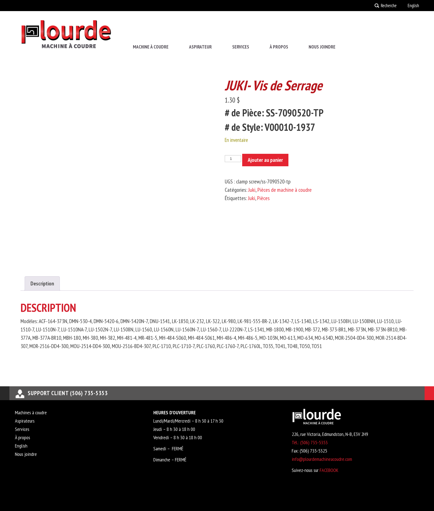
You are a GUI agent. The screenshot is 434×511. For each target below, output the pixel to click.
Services (240, 47)
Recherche (389, 5)
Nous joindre (322, 47)
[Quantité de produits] (233, 158)
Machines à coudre (31, 412)
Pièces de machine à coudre (284, 189)
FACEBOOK (329, 470)
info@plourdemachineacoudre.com (322, 459)
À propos (279, 47)
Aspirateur (200, 47)
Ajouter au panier (265, 159)
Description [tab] (42, 283)
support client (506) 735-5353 (68, 393)
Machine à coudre (151, 47)
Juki (251, 189)
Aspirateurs (25, 421)
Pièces (263, 198)
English (413, 5)
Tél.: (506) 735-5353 (310, 442)
